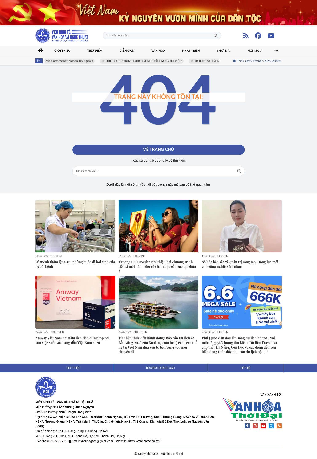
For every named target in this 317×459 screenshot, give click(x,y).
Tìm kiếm (215, 35)
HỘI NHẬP (139, 256)
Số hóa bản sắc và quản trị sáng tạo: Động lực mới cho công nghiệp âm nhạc (240, 264)
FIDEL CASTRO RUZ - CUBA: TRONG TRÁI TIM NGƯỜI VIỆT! (145, 61)
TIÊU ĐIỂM (56, 256)
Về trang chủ (158, 150)
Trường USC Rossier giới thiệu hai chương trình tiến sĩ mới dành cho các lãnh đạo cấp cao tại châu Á (157, 266)
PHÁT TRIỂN (57, 332)
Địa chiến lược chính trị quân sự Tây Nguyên (68, 61)
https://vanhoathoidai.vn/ (144, 441)
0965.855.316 (59, 441)
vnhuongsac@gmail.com (97, 441)
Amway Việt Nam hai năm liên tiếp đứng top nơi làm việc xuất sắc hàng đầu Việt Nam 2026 (72, 340)
